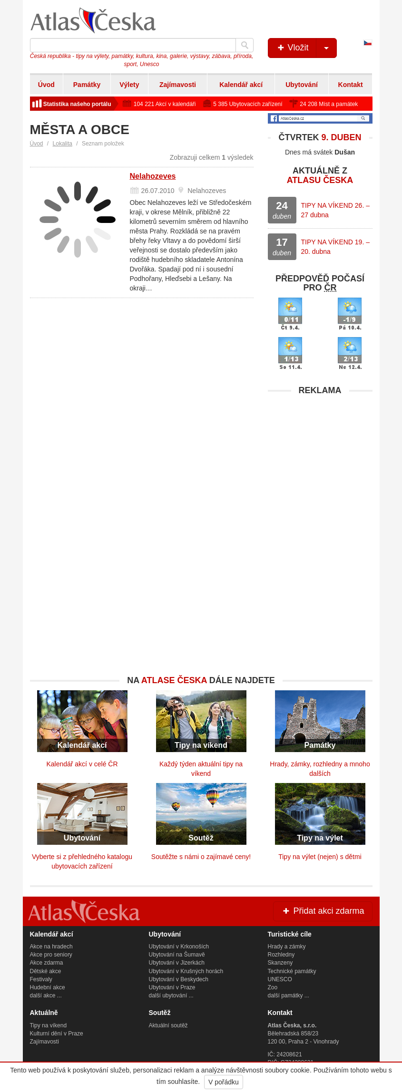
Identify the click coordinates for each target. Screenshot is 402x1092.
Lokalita (62, 143)
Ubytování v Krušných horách (186, 971)
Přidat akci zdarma (322, 911)
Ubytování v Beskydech (178, 979)
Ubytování (301, 84)
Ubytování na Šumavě (177, 954)
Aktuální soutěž (168, 1025)
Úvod (46, 84)
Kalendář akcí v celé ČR (82, 764)
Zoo (273, 987)
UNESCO (280, 979)
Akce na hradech (51, 946)
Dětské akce (45, 971)
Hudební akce (47, 987)
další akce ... (46, 995)
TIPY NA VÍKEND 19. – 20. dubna (335, 246)
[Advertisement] (320, 459)
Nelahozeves (153, 176)
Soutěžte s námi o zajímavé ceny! (201, 856)
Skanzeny (280, 962)
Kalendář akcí (241, 84)
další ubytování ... (171, 995)
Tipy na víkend (48, 1025)
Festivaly (41, 979)
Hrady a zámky (287, 946)
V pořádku (223, 1082)
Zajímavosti (177, 84)
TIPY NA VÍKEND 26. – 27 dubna (335, 210)
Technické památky (292, 971)
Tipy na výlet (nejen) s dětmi (320, 856)
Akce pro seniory (51, 954)
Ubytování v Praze (172, 987)
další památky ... (288, 995)
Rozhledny (281, 954)
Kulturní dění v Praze (56, 1033)
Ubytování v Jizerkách (177, 962)
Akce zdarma (46, 962)
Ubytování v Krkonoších (179, 946)
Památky (87, 84)
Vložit (306, 48)
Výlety (129, 84)
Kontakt (350, 84)
